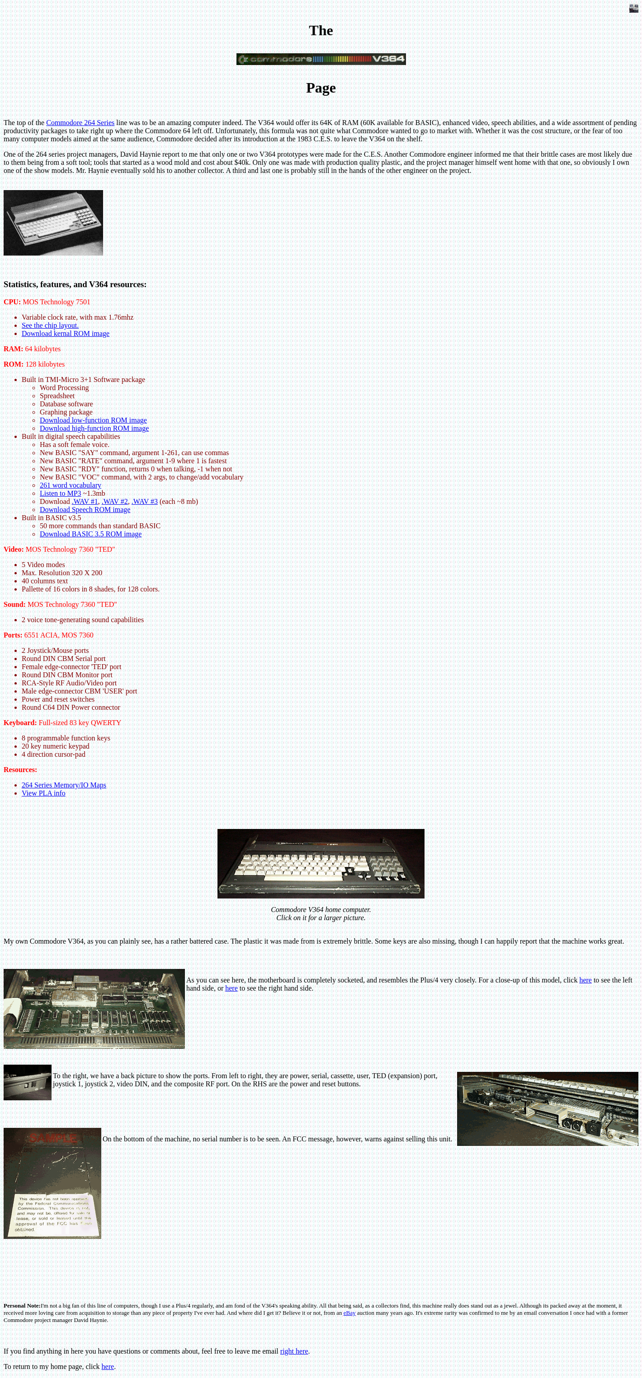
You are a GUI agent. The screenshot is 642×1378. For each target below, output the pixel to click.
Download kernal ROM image (65, 333)
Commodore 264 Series (80, 122)
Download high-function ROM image (94, 428)
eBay (350, 1312)
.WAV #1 (85, 501)
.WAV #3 (145, 501)
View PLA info (44, 793)
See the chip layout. (50, 325)
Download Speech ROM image (85, 509)
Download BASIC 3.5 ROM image (91, 534)
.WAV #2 (115, 501)
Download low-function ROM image (93, 420)
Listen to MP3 (60, 493)
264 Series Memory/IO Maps (64, 785)
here (585, 980)
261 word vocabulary (70, 485)
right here (294, 1351)
